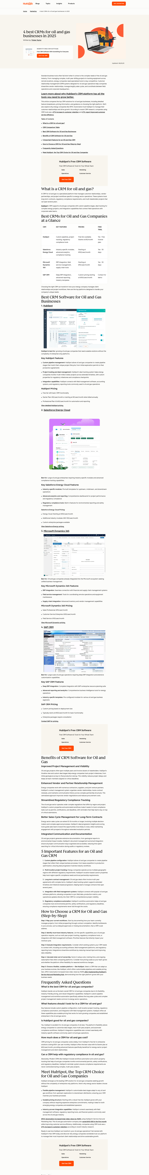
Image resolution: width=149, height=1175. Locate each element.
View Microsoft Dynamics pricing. (53, 623)
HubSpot (44, 206)
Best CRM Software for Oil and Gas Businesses (59, 131)
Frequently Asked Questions (53, 148)
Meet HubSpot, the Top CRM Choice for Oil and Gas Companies (65, 152)
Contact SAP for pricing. (50, 721)
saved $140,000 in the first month (94, 1122)
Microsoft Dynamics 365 (56, 531)
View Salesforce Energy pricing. (52, 526)
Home (25, 11)
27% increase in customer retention (66, 112)
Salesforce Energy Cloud (57, 410)
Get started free (119, 3)
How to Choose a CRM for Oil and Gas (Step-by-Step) (62, 144)
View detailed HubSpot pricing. (52, 405)
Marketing (33, 11)
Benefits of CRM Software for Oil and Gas (58, 136)
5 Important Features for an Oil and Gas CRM (59, 140)
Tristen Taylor (36, 40)
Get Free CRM (43, 55)
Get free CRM (66, 179)
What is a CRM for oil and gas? (54, 123)
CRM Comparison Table (51, 127)
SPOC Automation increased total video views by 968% (61, 1119)
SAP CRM (48, 627)
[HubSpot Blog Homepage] (28, 3)
